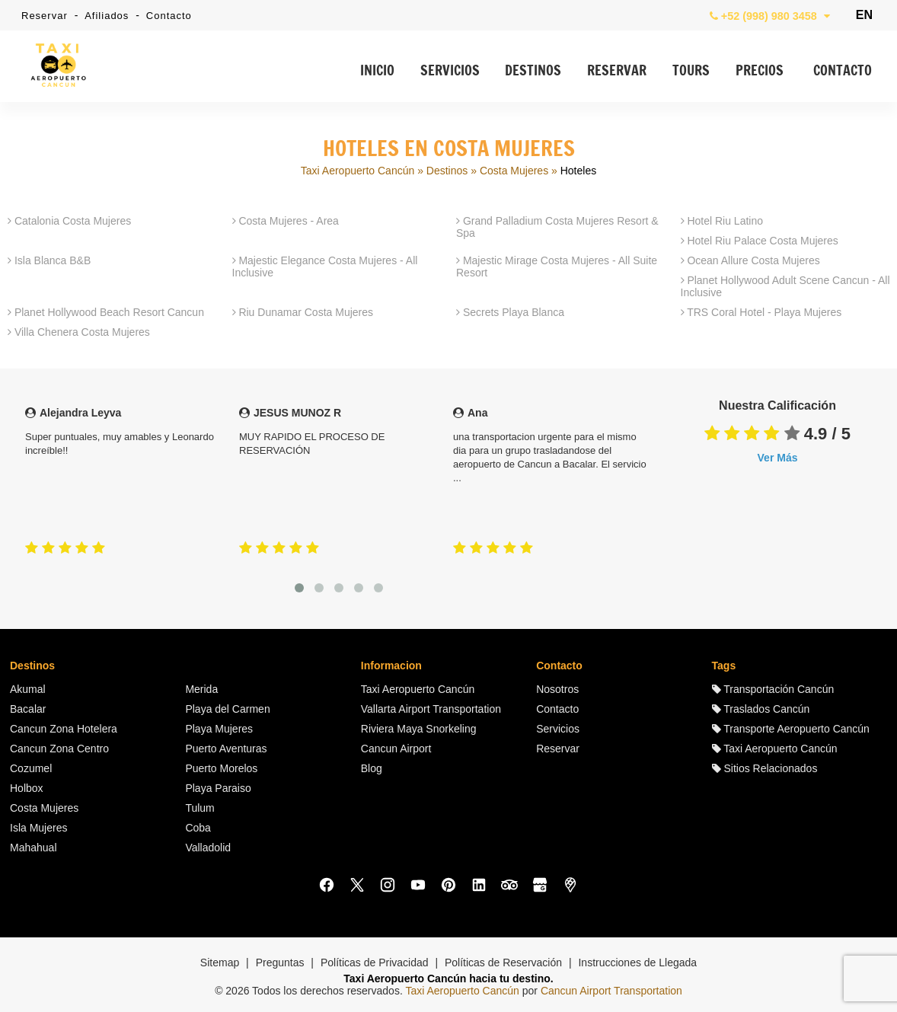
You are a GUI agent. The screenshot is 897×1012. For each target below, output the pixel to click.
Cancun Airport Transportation (611, 991)
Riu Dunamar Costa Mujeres (303, 312)
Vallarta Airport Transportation (431, 709)
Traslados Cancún (761, 709)
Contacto (169, 15)
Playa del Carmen (227, 709)
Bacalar (28, 709)
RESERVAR (616, 71)
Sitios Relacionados (765, 768)
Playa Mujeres (219, 729)
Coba (197, 828)
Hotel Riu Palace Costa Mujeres (759, 241)
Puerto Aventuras (226, 748)
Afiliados (107, 15)
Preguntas (280, 962)
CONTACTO (842, 71)
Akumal (28, 689)
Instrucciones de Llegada (637, 962)
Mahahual (33, 847)
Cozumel (31, 768)
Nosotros (557, 689)
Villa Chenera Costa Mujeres (79, 332)
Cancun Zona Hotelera (63, 729)
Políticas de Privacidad (375, 962)
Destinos (447, 170)
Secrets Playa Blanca (510, 312)
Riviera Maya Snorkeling (419, 729)
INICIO (377, 71)
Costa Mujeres (514, 170)
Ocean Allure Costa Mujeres (750, 260)
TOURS (691, 71)
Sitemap (219, 962)
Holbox (26, 788)
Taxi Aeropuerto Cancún (357, 170)
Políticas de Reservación (503, 962)
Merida (201, 689)
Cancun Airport (396, 748)
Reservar (44, 15)
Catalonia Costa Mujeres (69, 221)
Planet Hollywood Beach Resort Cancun (106, 312)
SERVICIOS (450, 71)
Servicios (557, 729)
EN (864, 14)
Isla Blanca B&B (49, 260)
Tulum (199, 808)
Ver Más (778, 458)
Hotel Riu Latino (722, 221)
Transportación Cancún (773, 689)
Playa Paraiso (218, 788)
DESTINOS (533, 71)
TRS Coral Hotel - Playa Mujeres (761, 312)
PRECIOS (760, 71)
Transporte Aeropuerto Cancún (791, 729)
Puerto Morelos (221, 768)
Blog (371, 768)
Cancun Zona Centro (59, 748)
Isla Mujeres (38, 828)
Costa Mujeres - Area (285, 221)
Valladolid (208, 847)
